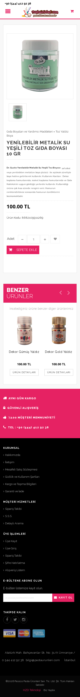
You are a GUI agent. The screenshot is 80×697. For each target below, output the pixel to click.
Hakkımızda (12, 455)
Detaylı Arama (14, 523)
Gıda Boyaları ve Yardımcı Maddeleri (30, 131)
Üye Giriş (10, 548)
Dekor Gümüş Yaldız (24, 352)
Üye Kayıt (11, 541)
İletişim (9, 462)
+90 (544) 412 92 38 (18, 3)
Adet (10, 239)
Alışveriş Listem (15, 570)
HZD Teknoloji (32, 690)
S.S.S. (8, 516)
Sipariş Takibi (13, 508)
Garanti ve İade (14, 491)
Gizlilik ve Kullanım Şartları (22, 476)
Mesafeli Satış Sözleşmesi (21, 469)
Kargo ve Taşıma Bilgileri (20, 484)
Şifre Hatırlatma (15, 562)
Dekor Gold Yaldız (58, 352)
